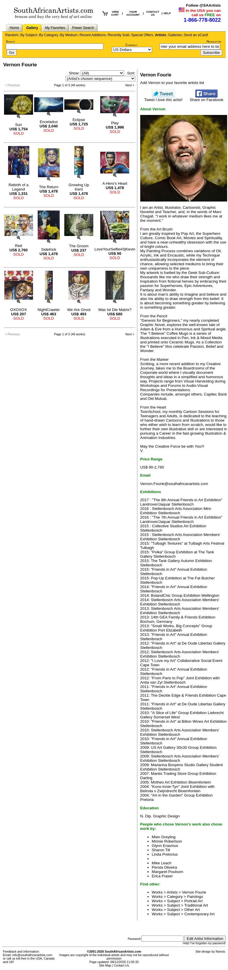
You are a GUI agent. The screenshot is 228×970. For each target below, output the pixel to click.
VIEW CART (115, 13)
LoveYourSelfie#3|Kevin (114, 249)
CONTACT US (152, 13)
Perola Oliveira (164, 867)
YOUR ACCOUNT (133, 13)
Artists (160, 35)
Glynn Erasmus (165, 845)
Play (114, 123)
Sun (18, 124)
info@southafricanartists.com (32, 955)
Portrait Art (193, 901)
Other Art (192, 909)
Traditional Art (196, 905)
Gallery (32, 28)
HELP (167, 13)
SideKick (48, 249)
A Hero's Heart (114, 183)
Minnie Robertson (167, 841)
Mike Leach (162, 863)
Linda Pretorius (165, 854)
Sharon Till (161, 850)
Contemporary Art (199, 914)
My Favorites (55, 28)
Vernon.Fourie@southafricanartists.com (174, 484)
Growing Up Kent (79, 187)
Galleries (175, 35)
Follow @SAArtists (203, 5)
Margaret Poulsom (167, 872)
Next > (129, 85)
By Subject (28, 35)
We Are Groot (79, 310)
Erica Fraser (162, 876)
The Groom (78, 246)
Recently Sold (118, 35)
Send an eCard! (196, 35)
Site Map (105, 965)
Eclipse (79, 120)
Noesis (220, 951)
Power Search (83, 28)
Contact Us (121, 965)
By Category (48, 35)
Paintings (195, 896)
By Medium (69, 35)
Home (14, 28)
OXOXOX (18, 310)
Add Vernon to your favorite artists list (172, 82)
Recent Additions (93, 35)
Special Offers (142, 35)
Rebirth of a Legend (19, 187)
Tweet (163, 98)
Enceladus (49, 122)
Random (11, 35)
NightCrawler (48, 310)
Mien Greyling (164, 837)
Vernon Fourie (194, 892)
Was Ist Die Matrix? (115, 310)
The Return (49, 187)
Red (18, 246)
